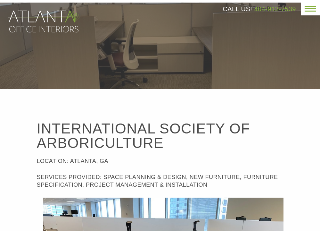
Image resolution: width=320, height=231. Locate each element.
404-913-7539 (275, 9)
